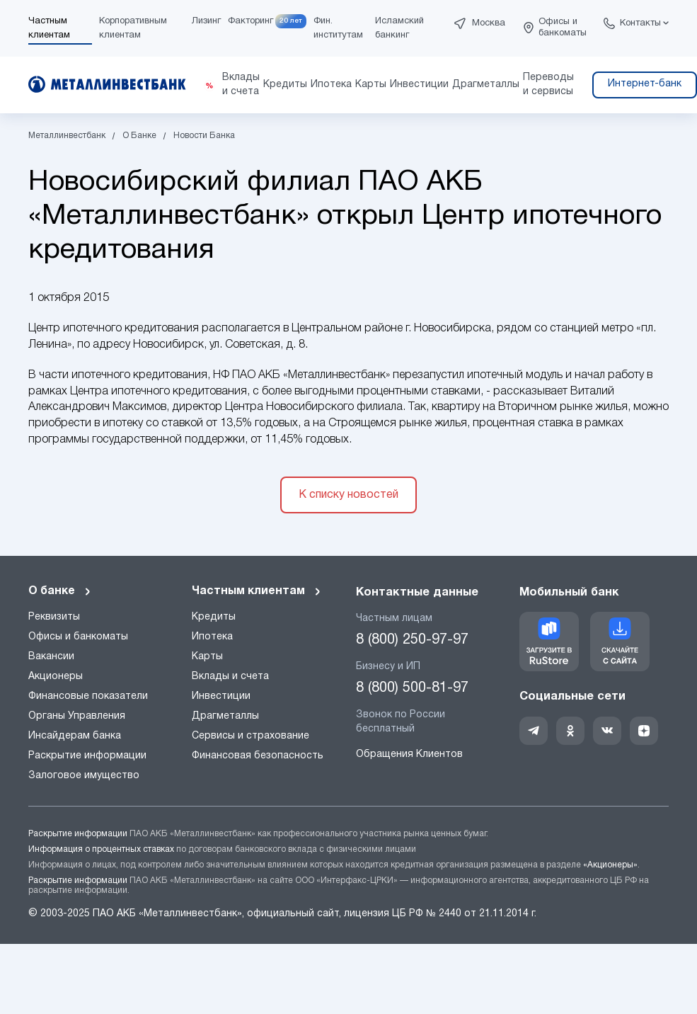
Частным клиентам (257, 591)
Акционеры (55, 676)
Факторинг (250, 21)
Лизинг (206, 21)
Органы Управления (76, 716)
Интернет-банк (644, 84)
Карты (207, 656)
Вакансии (51, 656)
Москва (488, 23)
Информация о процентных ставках (101, 849)
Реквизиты (54, 617)
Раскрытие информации (87, 755)
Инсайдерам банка (74, 736)
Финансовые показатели (88, 696)
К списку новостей (348, 495)
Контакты (640, 23)
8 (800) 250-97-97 (412, 640)
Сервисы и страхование (250, 736)
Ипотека (212, 637)
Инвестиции (221, 696)
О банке (60, 591)
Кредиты (214, 617)
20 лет (291, 21)
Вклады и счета (230, 676)
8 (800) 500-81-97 (412, 688)
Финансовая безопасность (257, 755)
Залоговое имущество (83, 775)
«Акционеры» (610, 865)
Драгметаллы (225, 716)
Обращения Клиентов (409, 754)
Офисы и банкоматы (562, 28)
